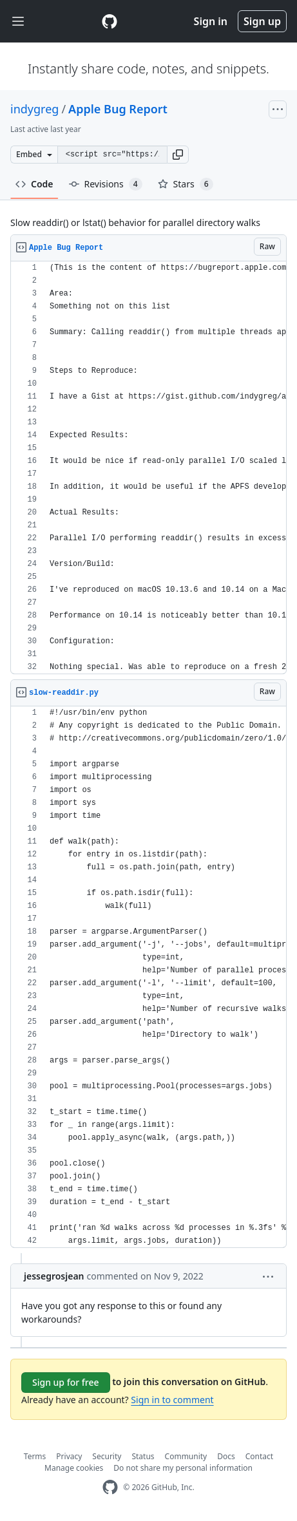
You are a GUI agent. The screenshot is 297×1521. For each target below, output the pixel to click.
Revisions (105, 184)
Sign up (262, 21)
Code (34, 184)
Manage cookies (73, 1467)
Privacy (69, 1456)
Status (142, 1456)
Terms (35, 1456)
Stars (185, 184)
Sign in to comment (172, 1399)
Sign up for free (65, 1382)
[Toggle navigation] (18, 22)
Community (186, 1456)
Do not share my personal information (183, 1467)
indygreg (34, 109)
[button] (178, 155)
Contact (259, 1456)
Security (106, 1456)
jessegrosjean (54, 1276)
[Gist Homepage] (109, 21)
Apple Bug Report (118, 109)
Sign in (210, 21)
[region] (148, 467)
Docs (226, 1456)
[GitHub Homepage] (110, 1487)
